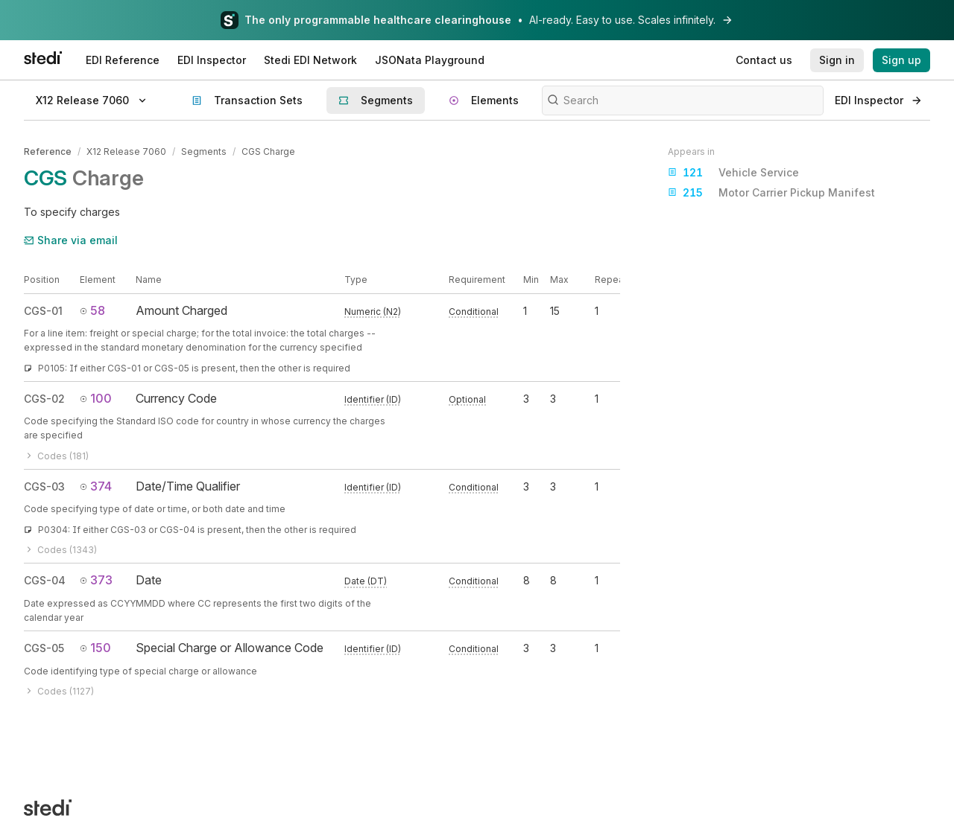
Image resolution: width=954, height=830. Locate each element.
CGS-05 (44, 648)
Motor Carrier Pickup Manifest (771, 193)
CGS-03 (44, 486)
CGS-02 (44, 398)
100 (96, 398)
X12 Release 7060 (126, 151)
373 (96, 579)
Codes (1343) (60, 549)
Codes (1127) (59, 691)
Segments (204, 151)
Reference (48, 151)
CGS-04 (45, 580)
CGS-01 (43, 310)
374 (96, 486)
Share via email (71, 240)
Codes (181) (56, 456)
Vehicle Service (733, 173)
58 (92, 310)
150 (95, 647)
